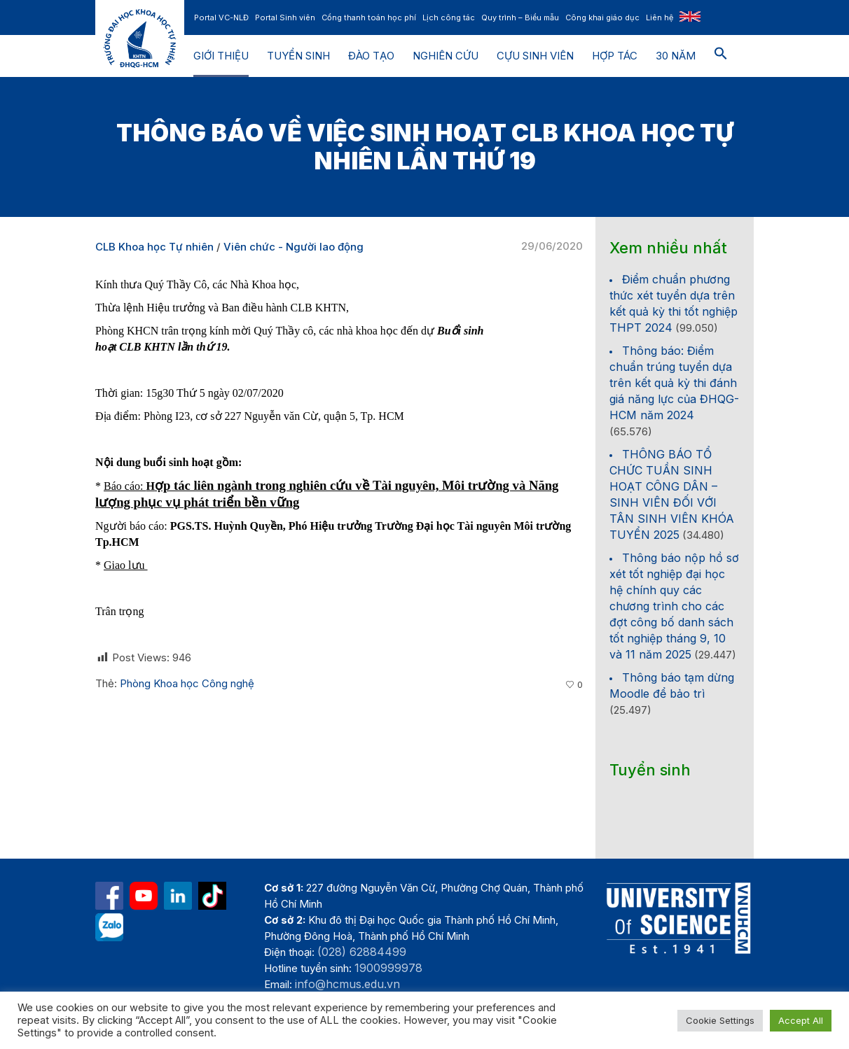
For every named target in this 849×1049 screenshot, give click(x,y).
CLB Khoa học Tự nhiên (154, 246)
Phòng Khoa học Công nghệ (187, 683)
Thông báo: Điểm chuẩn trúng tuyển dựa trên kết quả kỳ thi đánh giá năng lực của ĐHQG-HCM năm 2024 (674, 383)
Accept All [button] (800, 1020)
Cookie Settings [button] (720, 1020)
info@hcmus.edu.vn (347, 984)
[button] (721, 56)
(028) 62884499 (361, 952)
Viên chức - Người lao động (293, 246)
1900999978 (388, 968)
